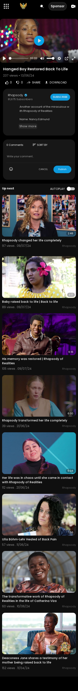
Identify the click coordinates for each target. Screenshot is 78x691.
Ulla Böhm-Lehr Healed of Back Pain (29, 539)
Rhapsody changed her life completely (31, 240)
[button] (6, 6)
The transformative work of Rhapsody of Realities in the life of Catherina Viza (33, 598)
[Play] (4, 58)
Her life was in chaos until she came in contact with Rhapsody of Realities (37, 480)
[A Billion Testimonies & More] (23, 6)
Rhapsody (18, 95)
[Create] (73, 6)
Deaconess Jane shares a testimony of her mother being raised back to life (35, 660)
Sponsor (57, 6)
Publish (62, 169)
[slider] (18, 58)
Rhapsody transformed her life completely (34, 420)
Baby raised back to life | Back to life (30, 302)
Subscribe (60, 97)
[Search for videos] (42, 6)
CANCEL (43, 169)
